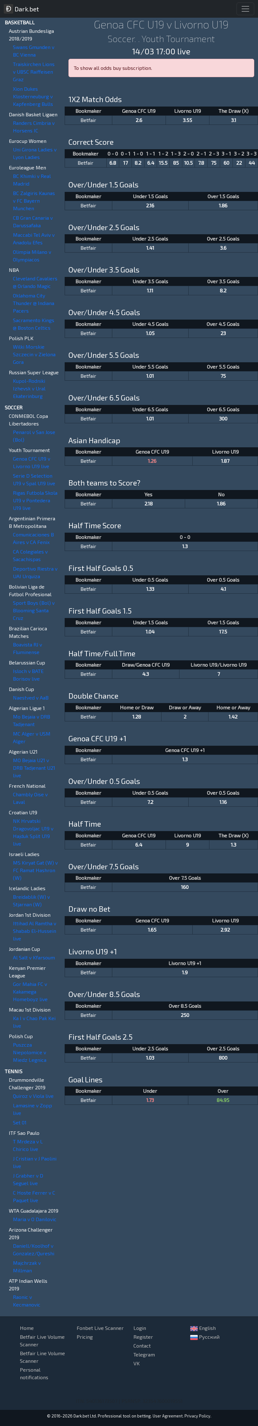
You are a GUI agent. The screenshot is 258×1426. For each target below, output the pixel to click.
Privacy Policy (197, 1415)
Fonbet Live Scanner (100, 1328)
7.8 (201, 163)
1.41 (150, 248)
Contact (142, 1346)
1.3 (185, 546)
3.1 (233, 120)
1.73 (150, 1100)
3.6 (223, 248)
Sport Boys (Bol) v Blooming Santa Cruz (34, 610)
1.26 (152, 461)
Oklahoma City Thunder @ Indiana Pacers (33, 303)
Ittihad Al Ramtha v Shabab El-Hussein (34, 930)
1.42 (233, 716)
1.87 (225, 461)
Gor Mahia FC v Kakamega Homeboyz (30, 991)
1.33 (150, 589)
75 (213, 163)
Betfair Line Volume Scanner (42, 1357)
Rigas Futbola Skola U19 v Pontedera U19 (35, 500)
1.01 (150, 376)
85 (176, 163)
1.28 (136, 716)
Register (143, 1337)
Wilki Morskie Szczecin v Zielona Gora (34, 354)
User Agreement (168, 1415)
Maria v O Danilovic (34, 1219)
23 (223, 333)
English (203, 1328)
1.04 (150, 631)
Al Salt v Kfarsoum (34, 957)
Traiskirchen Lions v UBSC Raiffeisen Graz (34, 71)
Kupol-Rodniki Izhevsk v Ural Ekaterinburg (29, 388)
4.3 (145, 674)
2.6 (139, 120)
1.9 (185, 972)
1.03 (150, 1058)
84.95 (223, 1100)
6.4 (150, 163)
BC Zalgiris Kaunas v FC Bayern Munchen (34, 200)
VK (136, 1363)
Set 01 (19, 1122)
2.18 (148, 503)
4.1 (223, 589)
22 (239, 163)
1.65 (152, 930)
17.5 (223, 631)
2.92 (225, 930)
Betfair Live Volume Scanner (42, 1340)
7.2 (150, 802)
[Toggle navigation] (245, 9)
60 (226, 163)
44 (252, 163)
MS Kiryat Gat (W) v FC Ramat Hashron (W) (35, 870)
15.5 (163, 163)
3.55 (187, 120)
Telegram (144, 1354)
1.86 (223, 205)
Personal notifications (34, 1373)
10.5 (188, 163)
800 (223, 1058)
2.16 (150, 205)
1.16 (223, 802)
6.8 (112, 163)
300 (223, 418)
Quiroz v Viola (33, 1096)
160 (185, 887)
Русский (205, 1337)
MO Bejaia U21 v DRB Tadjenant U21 (34, 767)
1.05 (150, 333)
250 (185, 1015)
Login (139, 1328)
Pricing (85, 1337)
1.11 (150, 290)
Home (27, 1328)
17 (125, 163)
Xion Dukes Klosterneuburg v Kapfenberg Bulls (33, 96)
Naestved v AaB (31, 698)
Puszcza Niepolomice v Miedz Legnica (29, 1052)
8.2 (138, 163)
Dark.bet (21, 9)
